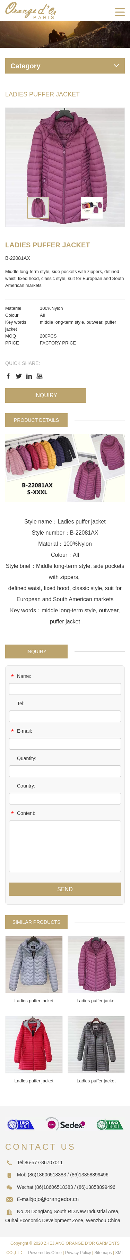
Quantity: (22, 759)
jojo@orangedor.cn (55, 1199)
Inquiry (45, 395)
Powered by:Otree (45, 1252)
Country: (22, 786)
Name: (20, 677)
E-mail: (20, 731)
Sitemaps (103, 1252)
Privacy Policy (78, 1252)
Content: (22, 814)
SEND (64, 889)
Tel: (17, 704)
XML (119, 1252)
